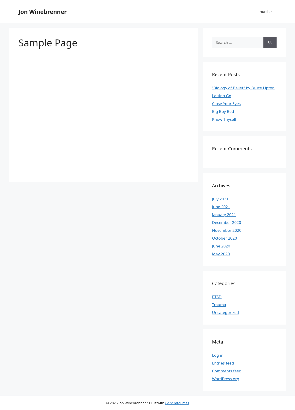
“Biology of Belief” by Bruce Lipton (243, 87)
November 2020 (226, 230)
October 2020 (224, 238)
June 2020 (221, 246)
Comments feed (226, 371)
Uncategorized (225, 312)
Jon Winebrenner (42, 11)
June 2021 (221, 206)
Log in (217, 355)
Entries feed (223, 363)
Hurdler (266, 11)
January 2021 (224, 214)
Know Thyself (224, 119)
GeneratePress (177, 403)
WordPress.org (225, 378)
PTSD (216, 296)
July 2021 (220, 199)
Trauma (219, 304)
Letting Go (221, 95)
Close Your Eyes (226, 103)
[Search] (270, 42)
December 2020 (226, 222)
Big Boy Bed (223, 111)
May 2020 (221, 253)
